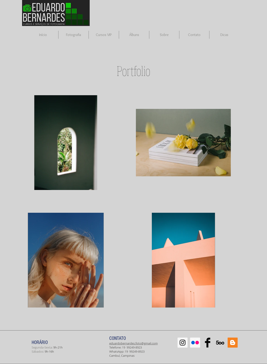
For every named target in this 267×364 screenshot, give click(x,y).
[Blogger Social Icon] (233, 343)
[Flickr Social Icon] (195, 343)
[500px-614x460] (220, 343)
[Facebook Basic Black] (208, 343)
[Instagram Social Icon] (183, 343)
